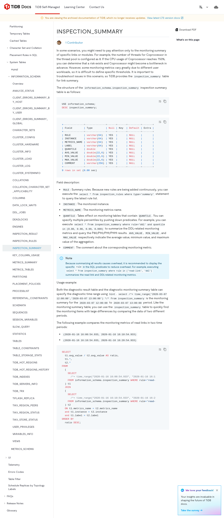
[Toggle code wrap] (159, 101)
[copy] (164, 101)
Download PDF (185, 29)
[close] (217, 490)
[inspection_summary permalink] (126, 31)
